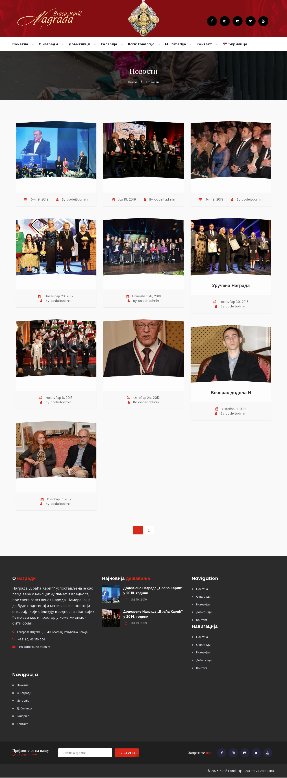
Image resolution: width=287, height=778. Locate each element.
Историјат (203, 604)
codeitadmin (77, 199)
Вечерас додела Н (231, 392)
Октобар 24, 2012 (146, 397)
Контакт (204, 44)
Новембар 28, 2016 (146, 296)
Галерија (109, 44)
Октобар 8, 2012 (234, 409)
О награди (48, 44)
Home (132, 82)
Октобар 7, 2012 (59, 499)
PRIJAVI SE (126, 752)
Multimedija (175, 44)
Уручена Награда (231, 285)
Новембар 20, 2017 (59, 296)
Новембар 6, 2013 (59, 397)
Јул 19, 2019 (39, 199)
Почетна (20, 44)
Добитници (79, 44)
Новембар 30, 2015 (234, 302)
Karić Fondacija (141, 44)
